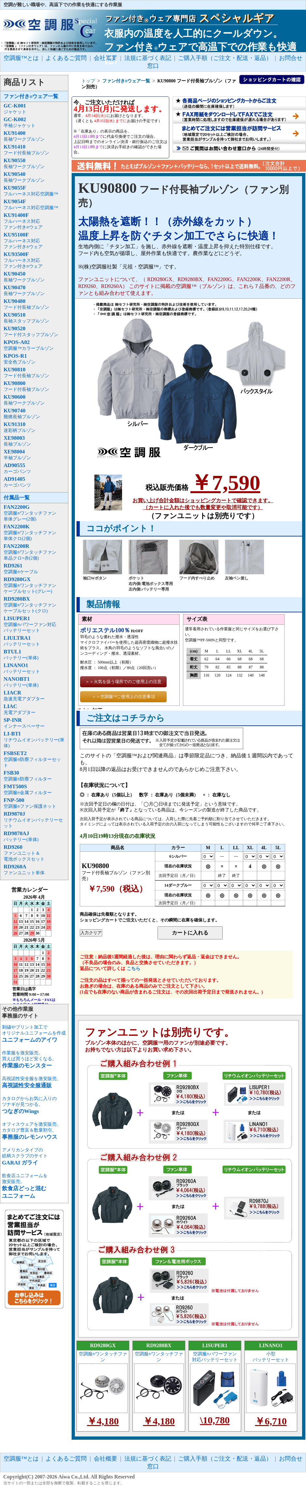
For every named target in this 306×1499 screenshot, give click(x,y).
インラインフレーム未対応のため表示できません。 (34, 945)
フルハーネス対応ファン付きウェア (23, 221)
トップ (88, 81)
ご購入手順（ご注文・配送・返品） (225, 1458)
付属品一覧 (17, 497)
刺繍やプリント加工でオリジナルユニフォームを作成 (34, 1034)
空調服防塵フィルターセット (32, 759)
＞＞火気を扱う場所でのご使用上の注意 (123, 681)
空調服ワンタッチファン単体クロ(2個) (30, 532)
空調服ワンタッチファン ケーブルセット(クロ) (159, 1359)
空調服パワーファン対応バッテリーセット (30, 624)
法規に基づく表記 (147, 1458)
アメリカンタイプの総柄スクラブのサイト (25, 1156)
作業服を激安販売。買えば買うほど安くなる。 (29, 1059)
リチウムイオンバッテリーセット (33, 820)
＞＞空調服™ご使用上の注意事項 (123, 696)
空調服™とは (21, 58)
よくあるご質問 (66, 58)
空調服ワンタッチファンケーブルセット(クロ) (30, 605)
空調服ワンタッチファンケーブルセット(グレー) (30, 585)
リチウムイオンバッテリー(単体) (34, 740)
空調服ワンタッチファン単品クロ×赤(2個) (30, 552)
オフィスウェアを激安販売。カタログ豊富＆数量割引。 (31, 1131)
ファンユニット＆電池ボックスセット (24, 853)
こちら (133, 968)
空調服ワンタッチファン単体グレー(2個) (30, 513)
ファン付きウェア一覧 (31, 96)
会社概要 (105, 1458)
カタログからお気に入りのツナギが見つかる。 (29, 1105)
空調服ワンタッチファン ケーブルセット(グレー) (102, 1359)
